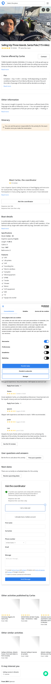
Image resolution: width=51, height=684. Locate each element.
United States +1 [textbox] (11, 543)
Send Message (25, 579)
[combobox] (15, 543)
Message (8, 555)
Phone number (10, 539)
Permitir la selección (25, 371)
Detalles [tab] (25, 311)
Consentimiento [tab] (9, 311)
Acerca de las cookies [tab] (42, 311)
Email (7, 547)
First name (8, 523)
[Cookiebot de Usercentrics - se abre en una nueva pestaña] (41, 306)
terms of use (15, 570)
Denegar (25, 376)
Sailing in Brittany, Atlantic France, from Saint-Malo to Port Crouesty (9, 654)
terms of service (40, 570)
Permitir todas (25, 366)
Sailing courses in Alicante (11, 672)
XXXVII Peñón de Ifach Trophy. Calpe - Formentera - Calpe (30, 618)
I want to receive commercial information (18, 574)
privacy (24, 570)
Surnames (8, 531)
